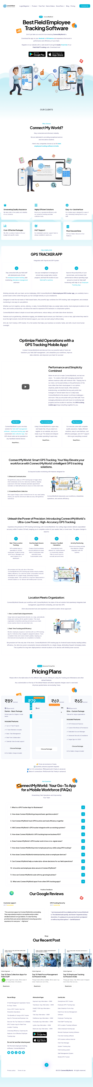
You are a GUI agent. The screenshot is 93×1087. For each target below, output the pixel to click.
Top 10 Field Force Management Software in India (45, 975)
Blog (67, 6)
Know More (59, 6)
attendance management (20, 280)
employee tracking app (18, 431)
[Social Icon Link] (8, 1052)
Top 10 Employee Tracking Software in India (73, 975)
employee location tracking (16, 277)
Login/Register (24, 6)
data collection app (18, 434)
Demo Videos (50, 6)
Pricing (73, 6)
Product (34, 6)
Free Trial (42, 6)
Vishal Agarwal (5, 971)
